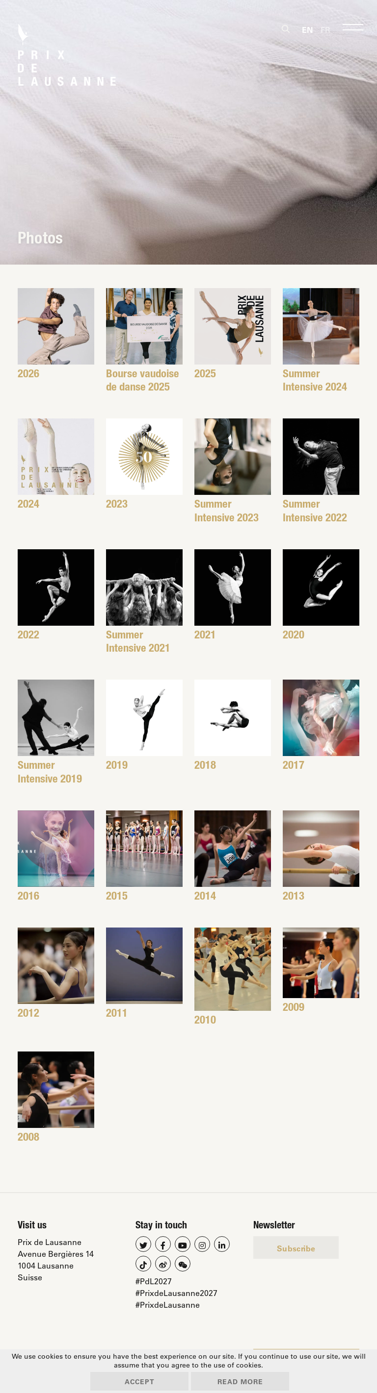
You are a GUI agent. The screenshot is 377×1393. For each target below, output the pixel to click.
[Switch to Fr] (325, 29)
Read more (240, 1381)
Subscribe (296, 1248)
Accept (140, 1381)
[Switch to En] (307, 29)
